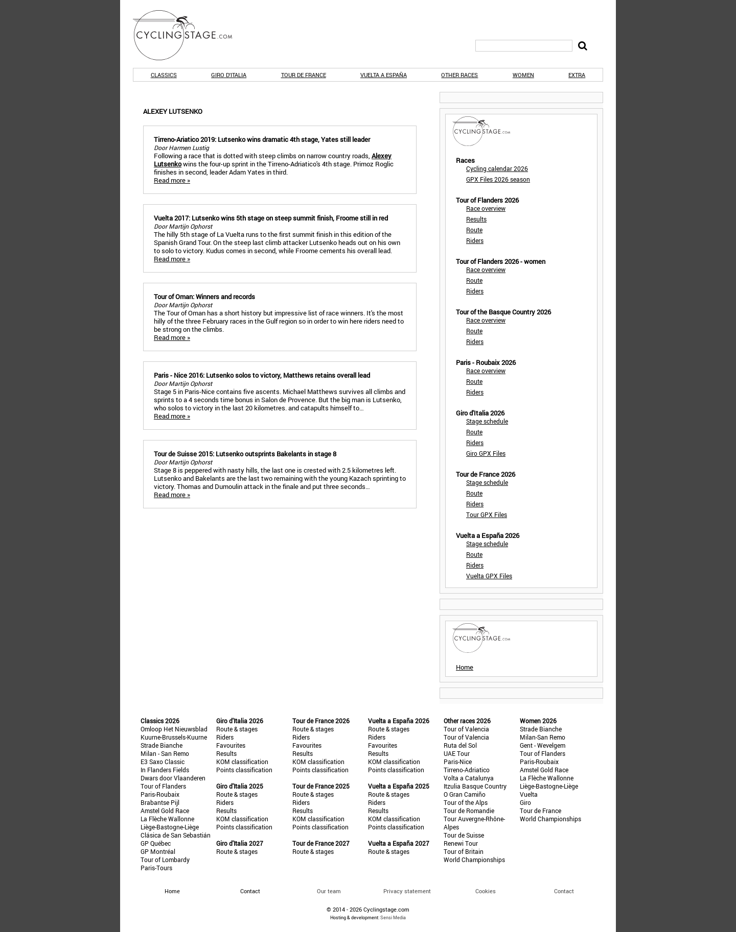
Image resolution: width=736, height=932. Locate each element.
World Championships (474, 859)
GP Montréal (158, 851)
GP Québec (156, 843)
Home (464, 667)
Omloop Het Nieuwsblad (174, 729)
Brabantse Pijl (160, 802)
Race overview (485, 208)
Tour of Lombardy (165, 859)
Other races (459, 75)
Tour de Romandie (469, 810)
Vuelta (529, 794)
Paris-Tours (156, 868)
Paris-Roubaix (160, 794)
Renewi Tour (461, 843)
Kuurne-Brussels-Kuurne (174, 737)
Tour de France (303, 75)
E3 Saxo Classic (163, 761)
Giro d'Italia (228, 75)
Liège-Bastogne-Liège (170, 827)
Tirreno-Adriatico (467, 770)
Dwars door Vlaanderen (173, 778)
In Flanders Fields (165, 770)
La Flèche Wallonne (167, 819)
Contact (564, 891)
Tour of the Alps (466, 802)
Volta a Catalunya (469, 778)
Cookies (485, 891)
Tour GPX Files (486, 514)
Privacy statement (407, 891)
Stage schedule (487, 421)
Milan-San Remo (542, 737)
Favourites (230, 745)
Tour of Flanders (163, 786)
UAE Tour (457, 753)
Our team (329, 891)
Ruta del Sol (460, 745)
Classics (164, 75)
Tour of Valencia (466, 729)
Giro (525, 802)
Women (523, 75)
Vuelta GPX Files (489, 576)
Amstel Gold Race (165, 810)
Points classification (244, 770)
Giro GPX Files (485, 453)
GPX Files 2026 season (498, 179)
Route (474, 230)
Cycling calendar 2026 (497, 168)
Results (476, 219)
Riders (475, 240)
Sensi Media (393, 917)
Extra (576, 75)
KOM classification (242, 761)
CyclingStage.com (189, 35)
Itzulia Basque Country (475, 786)
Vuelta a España (383, 75)
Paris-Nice (458, 761)
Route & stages (237, 729)
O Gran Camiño (465, 794)
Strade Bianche (161, 745)
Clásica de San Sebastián (176, 835)
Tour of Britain (464, 851)
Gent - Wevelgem (542, 745)
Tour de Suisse (464, 835)
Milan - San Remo (165, 753)
